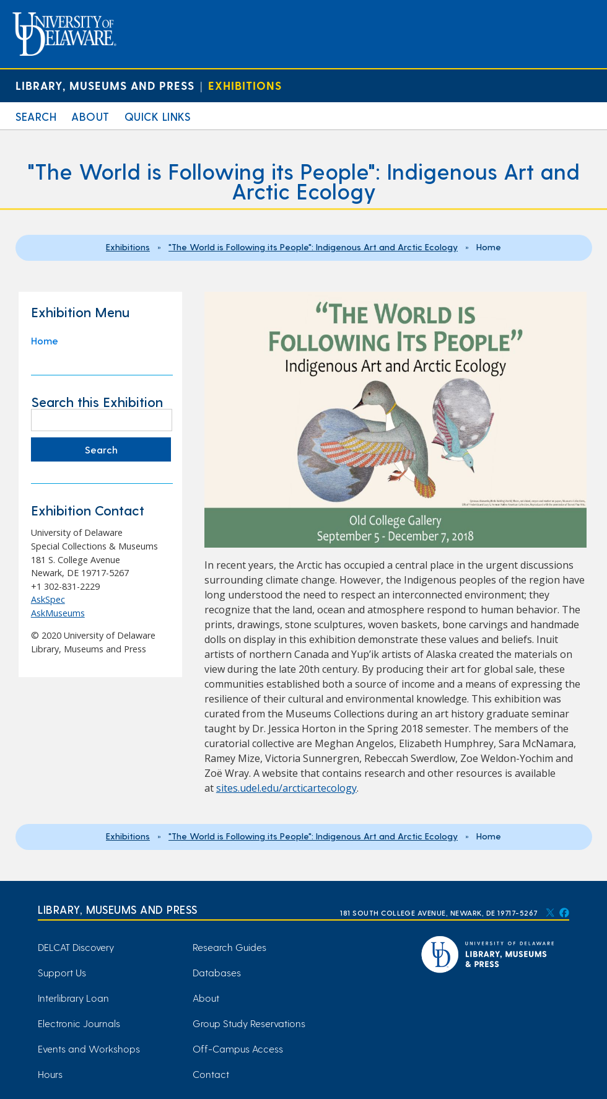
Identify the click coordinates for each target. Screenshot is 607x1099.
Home (44, 340)
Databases (217, 972)
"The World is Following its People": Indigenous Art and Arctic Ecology (313, 246)
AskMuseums (58, 613)
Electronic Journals (79, 1023)
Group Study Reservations (249, 1023)
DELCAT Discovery (76, 947)
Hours (50, 1074)
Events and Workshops (89, 1048)
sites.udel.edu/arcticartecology (286, 788)
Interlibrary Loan (73, 998)
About (90, 116)
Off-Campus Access (238, 1048)
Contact (211, 1074)
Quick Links (157, 116)
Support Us (62, 972)
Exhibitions (245, 85)
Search (35, 116)
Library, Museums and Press (104, 85)
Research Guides (229, 947)
